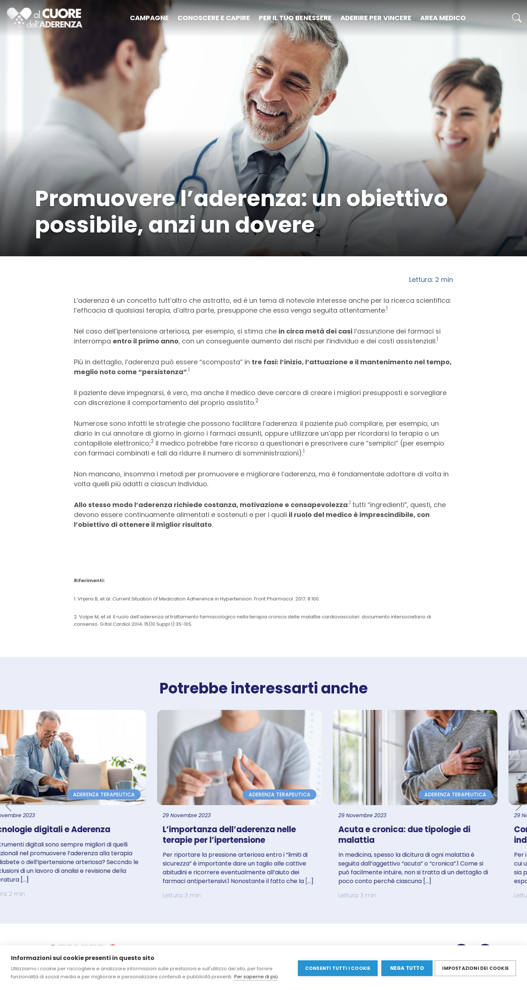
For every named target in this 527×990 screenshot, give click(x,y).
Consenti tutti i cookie (336, 967)
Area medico (443, 17)
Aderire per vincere (375, 17)
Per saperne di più (256, 976)
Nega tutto (406, 967)
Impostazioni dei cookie (475, 967)
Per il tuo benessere (295, 17)
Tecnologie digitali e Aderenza (72, 829)
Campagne (149, 17)
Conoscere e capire (213, 17)
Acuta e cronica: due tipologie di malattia (428, 835)
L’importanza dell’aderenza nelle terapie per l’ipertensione (253, 835)
